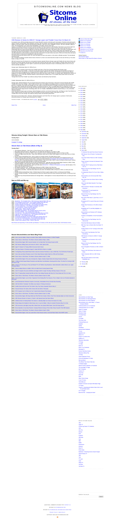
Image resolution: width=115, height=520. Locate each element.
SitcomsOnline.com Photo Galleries (87, 300)
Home (44, 105)
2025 (81, 90)
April (83, 148)
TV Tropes (81, 385)
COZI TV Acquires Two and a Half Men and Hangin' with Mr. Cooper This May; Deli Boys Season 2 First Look (40, 270)
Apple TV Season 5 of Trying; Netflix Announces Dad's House (29, 246)
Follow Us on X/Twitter (85, 42)
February (84, 261)
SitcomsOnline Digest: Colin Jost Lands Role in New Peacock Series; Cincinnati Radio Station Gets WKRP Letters (41, 312)
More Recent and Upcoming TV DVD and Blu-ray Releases (25, 222)
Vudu (80, 460)
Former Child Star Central (84, 351)
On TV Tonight (82, 390)
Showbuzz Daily (82, 313)
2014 (81, 113)
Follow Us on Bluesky (85, 44)
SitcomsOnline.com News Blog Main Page (60, 509)
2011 (81, 119)
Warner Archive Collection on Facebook (88, 365)
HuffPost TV (81, 338)
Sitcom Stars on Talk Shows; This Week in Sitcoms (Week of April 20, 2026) (32, 275)
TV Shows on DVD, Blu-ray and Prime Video (50, 222)
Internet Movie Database (84, 329)
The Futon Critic (82, 320)
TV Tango (81, 342)
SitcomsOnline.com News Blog (57, 6)
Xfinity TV (81, 462)
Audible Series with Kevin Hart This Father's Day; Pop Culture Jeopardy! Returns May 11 (35, 286)
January (84, 263)
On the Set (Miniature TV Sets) (86, 358)
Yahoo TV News (82, 311)
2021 (81, 98)
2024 (81, 92)
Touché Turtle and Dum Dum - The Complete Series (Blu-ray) (29, 203)
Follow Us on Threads (85, 45)
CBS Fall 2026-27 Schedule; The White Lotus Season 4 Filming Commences (33, 284)
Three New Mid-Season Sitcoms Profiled (90, 223)
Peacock (81, 446)
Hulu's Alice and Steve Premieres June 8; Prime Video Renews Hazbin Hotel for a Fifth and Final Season (39, 254)
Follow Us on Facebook (85, 40)
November (84, 133)
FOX (80, 433)
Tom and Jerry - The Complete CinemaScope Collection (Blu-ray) (30, 219)
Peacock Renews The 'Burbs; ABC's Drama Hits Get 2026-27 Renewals (31, 288)
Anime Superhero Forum (84, 356)
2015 (81, 111)
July (83, 142)
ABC (80, 422)
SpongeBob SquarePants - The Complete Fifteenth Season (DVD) (30, 210)
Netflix (80, 442)
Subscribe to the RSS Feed (86, 51)
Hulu (80, 439)
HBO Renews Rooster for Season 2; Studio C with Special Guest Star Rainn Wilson (34, 298)
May (83, 146)
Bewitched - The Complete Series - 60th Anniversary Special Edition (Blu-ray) (33, 201)
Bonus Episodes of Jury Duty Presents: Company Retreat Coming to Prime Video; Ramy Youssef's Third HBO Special (42, 307)
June (83, 144)
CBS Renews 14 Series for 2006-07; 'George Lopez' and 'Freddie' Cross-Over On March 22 (41, 40)
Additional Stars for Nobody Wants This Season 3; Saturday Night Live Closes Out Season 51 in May (38, 300)
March (83, 150)
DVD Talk (81, 374)
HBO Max (81, 437)
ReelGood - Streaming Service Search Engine (89, 451)
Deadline (81, 324)
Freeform (81, 435)
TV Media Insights (83, 363)
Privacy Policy (54, 512)
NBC (80, 440)
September (84, 137)
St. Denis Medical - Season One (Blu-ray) (24, 207)
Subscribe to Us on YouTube (86, 49)
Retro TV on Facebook (84, 347)
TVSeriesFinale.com (83, 322)
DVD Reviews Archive (66, 222)
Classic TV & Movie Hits (84, 336)
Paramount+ (81, 444)
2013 (81, 115)
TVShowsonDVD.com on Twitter (86, 307)
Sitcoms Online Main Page (85, 39)
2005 (81, 266)
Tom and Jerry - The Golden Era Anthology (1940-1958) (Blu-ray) (30, 213)
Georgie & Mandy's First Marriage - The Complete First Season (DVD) (31, 204)
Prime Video (81, 450)
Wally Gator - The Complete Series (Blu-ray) (25, 215)
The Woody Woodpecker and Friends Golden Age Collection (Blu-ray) (31, 216)
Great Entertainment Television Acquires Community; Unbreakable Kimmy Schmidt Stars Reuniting (38, 281)
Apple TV (81, 424)
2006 (81, 129)
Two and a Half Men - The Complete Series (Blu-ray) (27, 211)
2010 (81, 121)
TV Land (81, 459)
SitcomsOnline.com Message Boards (87, 298)
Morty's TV (81, 334)
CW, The (81, 430)
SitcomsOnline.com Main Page (86, 297)
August (83, 139)
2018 (81, 104)
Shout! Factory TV (83, 453)
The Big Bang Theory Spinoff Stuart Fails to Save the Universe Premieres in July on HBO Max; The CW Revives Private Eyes (44, 251)
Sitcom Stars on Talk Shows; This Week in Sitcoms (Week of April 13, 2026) (32, 293)
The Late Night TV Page (84, 367)
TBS (80, 455)
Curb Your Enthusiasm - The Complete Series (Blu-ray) (27, 205)
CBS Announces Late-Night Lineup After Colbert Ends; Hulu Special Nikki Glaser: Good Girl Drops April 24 (39, 305)
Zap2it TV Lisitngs (83, 309)
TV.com (80, 331)
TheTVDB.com (82, 382)
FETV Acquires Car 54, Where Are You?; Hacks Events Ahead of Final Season (33, 291)
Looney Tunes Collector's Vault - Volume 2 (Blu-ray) (27, 220)
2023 (81, 94)
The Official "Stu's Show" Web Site (87, 362)
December (84, 131)
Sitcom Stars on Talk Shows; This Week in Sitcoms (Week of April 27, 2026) (32, 256)
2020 (81, 100)
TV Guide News (82, 314)
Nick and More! (82, 360)
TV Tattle (81, 343)
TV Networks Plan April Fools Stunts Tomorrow (92, 152)
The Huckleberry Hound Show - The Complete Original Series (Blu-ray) (31, 202)
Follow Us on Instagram (85, 47)
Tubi (80, 457)
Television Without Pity (84, 353)
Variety (80, 325)
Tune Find (81, 372)
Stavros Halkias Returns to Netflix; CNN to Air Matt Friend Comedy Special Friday (34, 268)
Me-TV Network (82, 369)
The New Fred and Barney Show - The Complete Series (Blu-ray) (30, 217)
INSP (80, 376)
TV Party (81, 354)
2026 (81, 88)
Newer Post (14, 105)
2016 (81, 109)
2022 (81, 96)
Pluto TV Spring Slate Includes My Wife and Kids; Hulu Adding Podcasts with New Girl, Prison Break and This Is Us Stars (43, 273)
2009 (81, 123)
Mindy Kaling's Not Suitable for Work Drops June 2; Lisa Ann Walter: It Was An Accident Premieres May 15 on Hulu (41, 303)
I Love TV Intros (82, 380)
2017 (81, 107)
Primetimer (81, 327)
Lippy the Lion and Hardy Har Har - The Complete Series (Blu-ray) (30, 214)
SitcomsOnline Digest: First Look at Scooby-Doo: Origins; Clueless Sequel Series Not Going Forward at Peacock (41, 258)
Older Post (73, 105)
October (84, 135)
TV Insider (81, 318)
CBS (80, 428)
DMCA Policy (62, 512)
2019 (81, 102)
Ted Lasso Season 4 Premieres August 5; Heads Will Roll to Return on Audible (33, 249)
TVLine (80, 316)
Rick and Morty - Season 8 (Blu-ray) (23, 209)
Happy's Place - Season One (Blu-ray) (24, 208)
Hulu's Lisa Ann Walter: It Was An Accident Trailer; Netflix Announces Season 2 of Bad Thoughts (37, 237)
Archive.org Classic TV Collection (86, 426)
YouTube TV (81, 466)
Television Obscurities (84, 340)
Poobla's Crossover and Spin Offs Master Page (89, 383)
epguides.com (82, 333)
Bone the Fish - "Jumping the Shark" (87, 392)
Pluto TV (81, 448)
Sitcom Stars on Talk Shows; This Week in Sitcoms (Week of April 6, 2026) (32, 310)
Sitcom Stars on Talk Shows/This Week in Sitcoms (90, 58)
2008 (81, 125)
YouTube (81, 464)
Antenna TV (81, 371)
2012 (81, 117)
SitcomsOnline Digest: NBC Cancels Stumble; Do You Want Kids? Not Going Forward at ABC (36, 242)
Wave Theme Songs (83, 378)
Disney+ (80, 431)
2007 (81, 127)
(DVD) (42, 205)
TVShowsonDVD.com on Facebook (87, 305)
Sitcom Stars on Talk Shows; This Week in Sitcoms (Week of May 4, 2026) (32, 239)
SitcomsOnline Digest (84, 56)
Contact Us (82, 52)
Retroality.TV (82, 349)
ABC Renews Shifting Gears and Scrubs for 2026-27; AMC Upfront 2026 (31, 244)
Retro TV (81, 345)
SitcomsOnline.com (60, 507)
